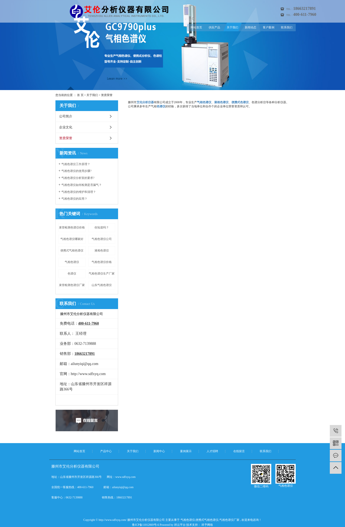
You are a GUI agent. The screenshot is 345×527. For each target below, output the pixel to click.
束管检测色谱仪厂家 (72, 285)
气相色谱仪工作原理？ (75, 164)
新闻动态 (250, 27)
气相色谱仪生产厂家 (102, 273)
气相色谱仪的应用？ (74, 198)
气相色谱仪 (72, 262)
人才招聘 (212, 451)
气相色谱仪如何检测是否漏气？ (81, 184)
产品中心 (106, 451)
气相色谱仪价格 (102, 262)
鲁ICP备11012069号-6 (145, 524)
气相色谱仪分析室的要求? (77, 178)
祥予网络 (207, 524)
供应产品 (214, 27)
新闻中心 (159, 451)
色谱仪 (72, 273)
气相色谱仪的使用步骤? (76, 171)
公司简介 (65, 116)
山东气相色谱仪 (102, 285)
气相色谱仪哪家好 (71, 239)
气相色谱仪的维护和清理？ (78, 191)
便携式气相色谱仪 (71, 250)
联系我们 (286, 27)
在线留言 (239, 451)
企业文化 (65, 127)
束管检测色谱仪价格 (72, 227)
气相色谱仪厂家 (229, 519)
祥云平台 (180, 524)
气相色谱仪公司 (102, 239)
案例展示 (186, 451)
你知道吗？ (101, 227)
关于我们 (232, 27)
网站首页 (196, 27)
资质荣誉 (65, 138)
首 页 (80, 95)
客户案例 (268, 27)
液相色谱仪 (101, 250)
